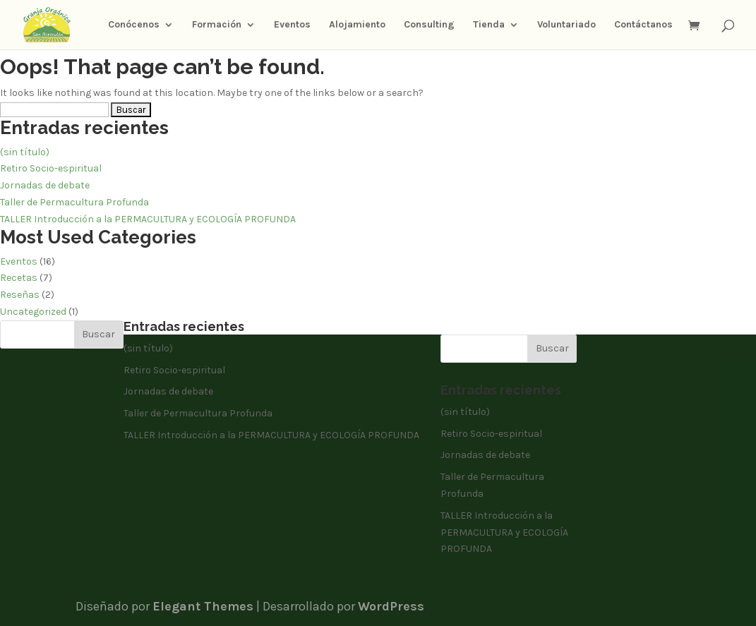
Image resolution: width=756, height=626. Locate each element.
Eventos (292, 25)
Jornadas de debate (45, 185)
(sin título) (24, 152)
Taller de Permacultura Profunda (74, 202)
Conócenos (134, 25)
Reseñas (20, 295)
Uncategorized (33, 312)
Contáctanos (643, 25)
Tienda (489, 25)
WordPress (391, 606)
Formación (216, 25)
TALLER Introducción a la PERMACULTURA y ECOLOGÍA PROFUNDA (148, 219)
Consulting (429, 25)
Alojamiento (357, 25)
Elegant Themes (202, 606)
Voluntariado (566, 25)
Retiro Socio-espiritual (51, 168)
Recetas (18, 278)
